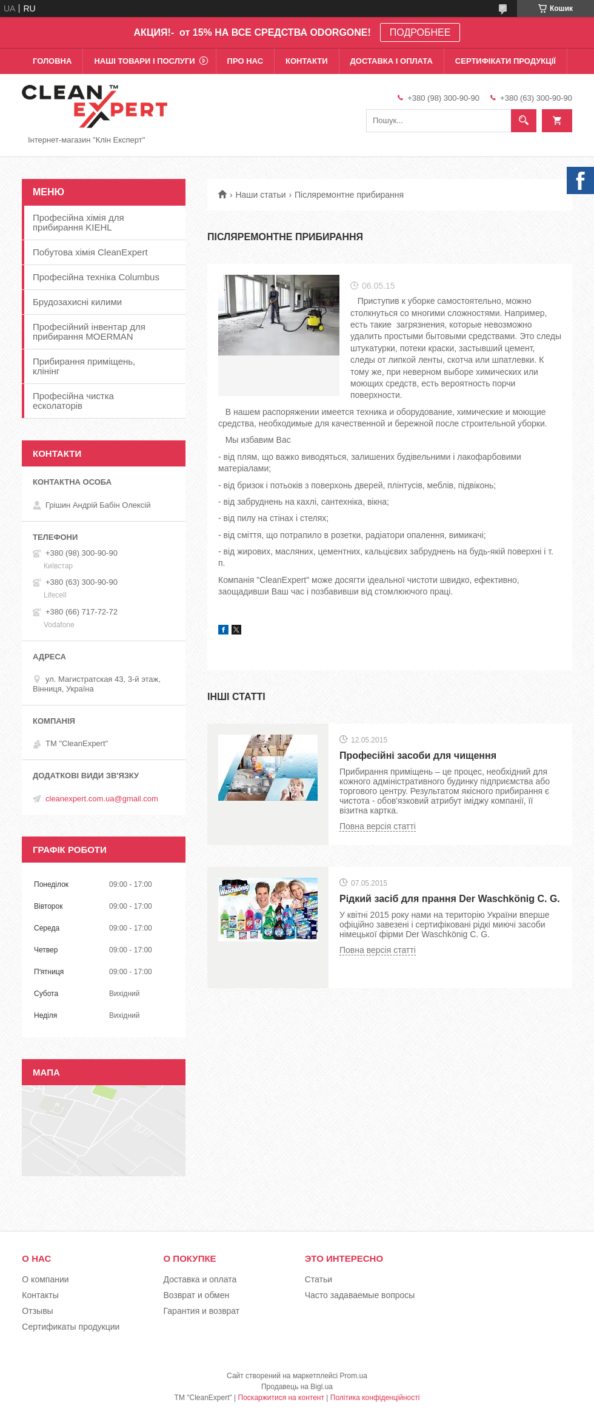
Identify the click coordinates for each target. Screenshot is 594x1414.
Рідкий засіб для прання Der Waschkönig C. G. (449, 899)
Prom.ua (353, 1376)
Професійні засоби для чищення (417, 755)
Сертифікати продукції (505, 61)
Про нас (245, 61)
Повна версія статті (377, 826)
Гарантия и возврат (202, 1311)
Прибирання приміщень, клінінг (84, 366)
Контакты (40, 1295)
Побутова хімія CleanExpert (90, 252)
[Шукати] (523, 120)
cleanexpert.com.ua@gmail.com (101, 798)
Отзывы (37, 1311)
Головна (52, 61)
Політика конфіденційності (375, 1397)
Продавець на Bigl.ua (297, 1386)
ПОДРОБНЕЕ (420, 32)
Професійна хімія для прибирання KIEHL (78, 222)
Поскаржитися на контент (281, 1397)
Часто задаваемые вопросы (360, 1295)
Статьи (318, 1279)
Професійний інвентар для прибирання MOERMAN (89, 332)
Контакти (306, 61)
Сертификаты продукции (70, 1327)
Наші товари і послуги (144, 61)
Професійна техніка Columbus (96, 277)
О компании (45, 1279)
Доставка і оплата (391, 61)
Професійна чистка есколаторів (73, 401)
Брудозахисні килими (77, 302)
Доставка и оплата (200, 1279)
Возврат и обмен (197, 1295)
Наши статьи (260, 195)
